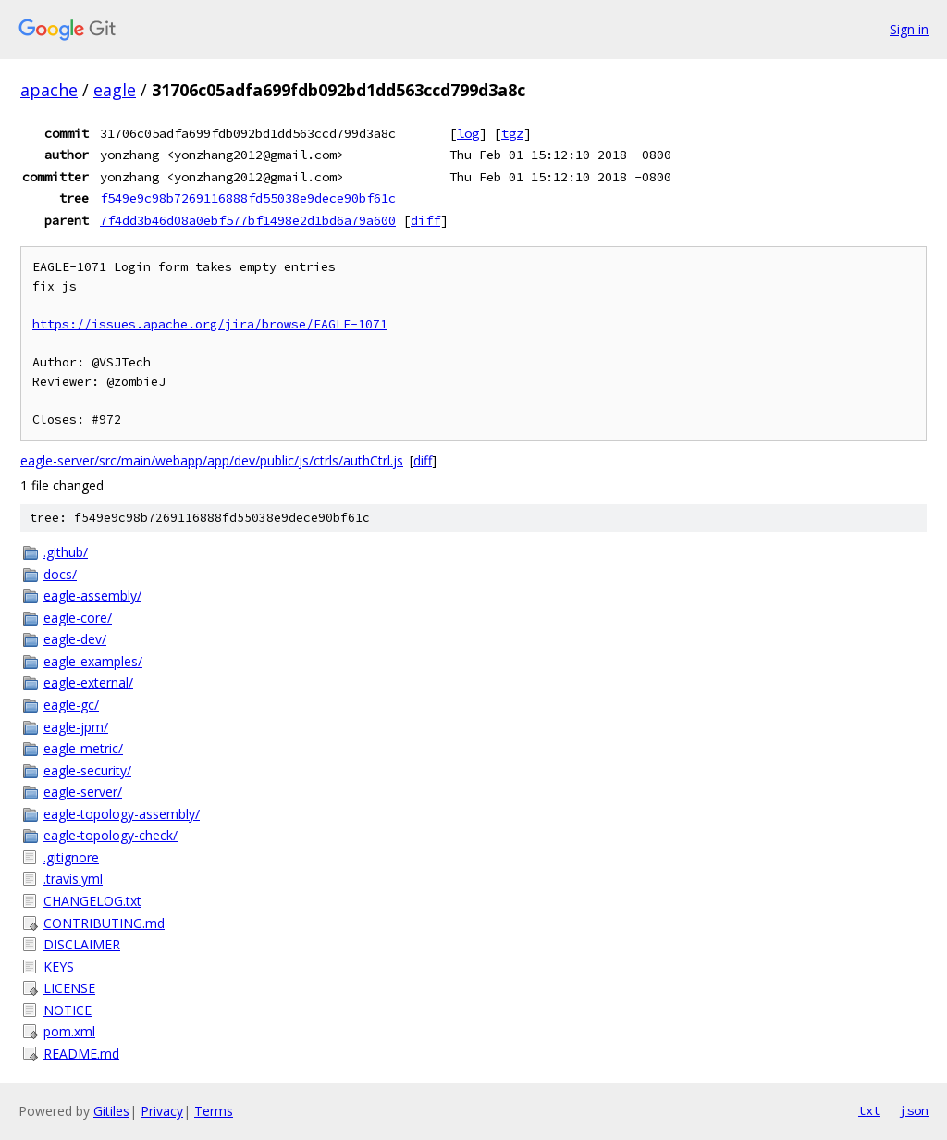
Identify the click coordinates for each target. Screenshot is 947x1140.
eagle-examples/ (92, 661)
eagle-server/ (82, 791)
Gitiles (111, 1111)
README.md (81, 1053)
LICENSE (69, 988)
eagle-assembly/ (92, 595)
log (468, 133)
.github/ (65, 552)
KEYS (58, 966)
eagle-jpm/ (75, 727)
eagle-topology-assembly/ (121, 814)
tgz (512, 133)
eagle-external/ (88, 682)
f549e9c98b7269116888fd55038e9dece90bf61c (248, 198)
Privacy (162, 1111)
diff (425, 220)
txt (869, 1110)
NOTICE (67, 1010)
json (914, 1110)
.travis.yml (73, 878)
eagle (114, 90)
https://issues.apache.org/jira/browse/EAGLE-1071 (209, 324)
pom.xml (69, 1031)
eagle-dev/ (74, 639)
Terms (213, 1111)
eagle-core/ (77, 617)
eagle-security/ (87, 770)
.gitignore (71, 857)
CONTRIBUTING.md (104, 923)
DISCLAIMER (81, 944)
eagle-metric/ (83, 748)
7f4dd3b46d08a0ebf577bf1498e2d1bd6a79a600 (248, 220)
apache (49, 90)
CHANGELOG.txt (92, 901)
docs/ (60, 574)
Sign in (909, 29)
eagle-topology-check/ (110, 835)
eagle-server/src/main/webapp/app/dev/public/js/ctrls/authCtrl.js (211, 460)
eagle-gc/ (71, 704)
